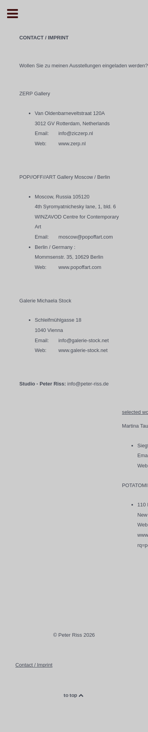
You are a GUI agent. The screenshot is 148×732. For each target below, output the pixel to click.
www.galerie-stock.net (82, 350)
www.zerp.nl (72, 143)
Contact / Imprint (33, 665)
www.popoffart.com (79, 267)
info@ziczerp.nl (75, 133)
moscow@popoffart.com (85, 237)
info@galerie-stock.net (83, 340)
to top (74, 695)
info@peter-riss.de (88, 384)
